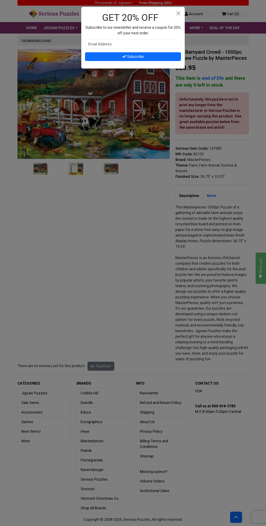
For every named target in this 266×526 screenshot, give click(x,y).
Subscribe (133, 56)
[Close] (178, 13)
